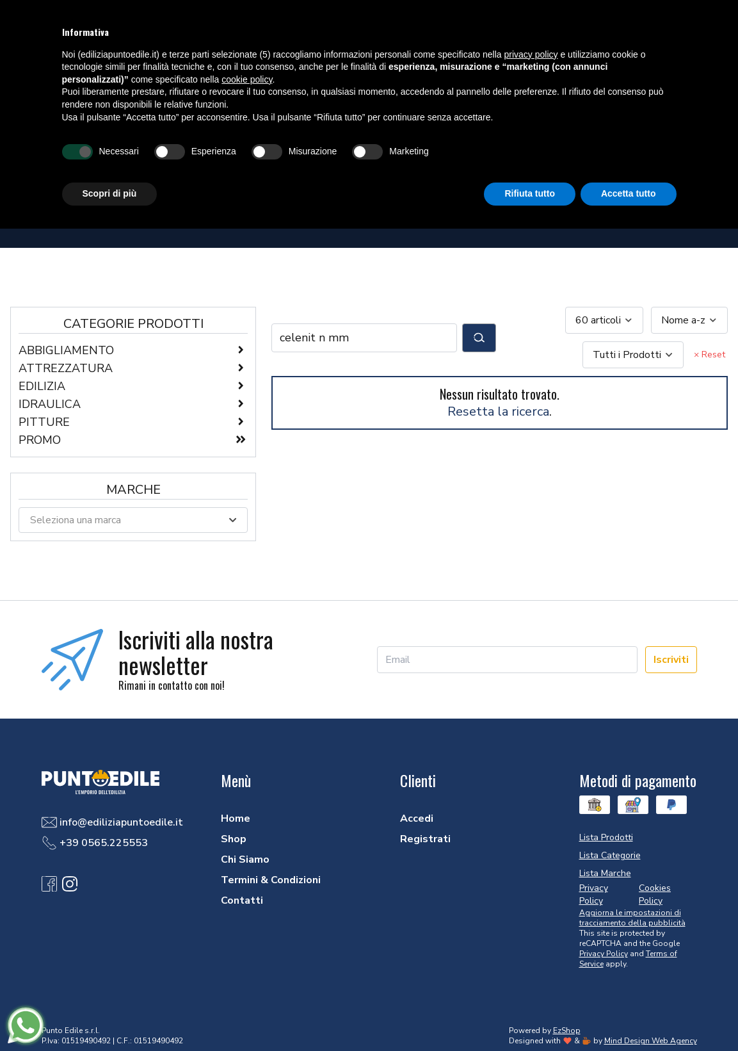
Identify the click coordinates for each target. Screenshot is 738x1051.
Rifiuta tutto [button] (529, 193)
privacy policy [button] (531, 54)
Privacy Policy (603, 954)
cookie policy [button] (246, 79)
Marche (133, 489)
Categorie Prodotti (133, 323)
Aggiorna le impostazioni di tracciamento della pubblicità (632, 918)
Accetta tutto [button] (628, 193)
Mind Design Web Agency (650, 1041)
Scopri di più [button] (110, 193)
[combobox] (604, 320)
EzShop (567, 1030)
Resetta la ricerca (498, 411)
